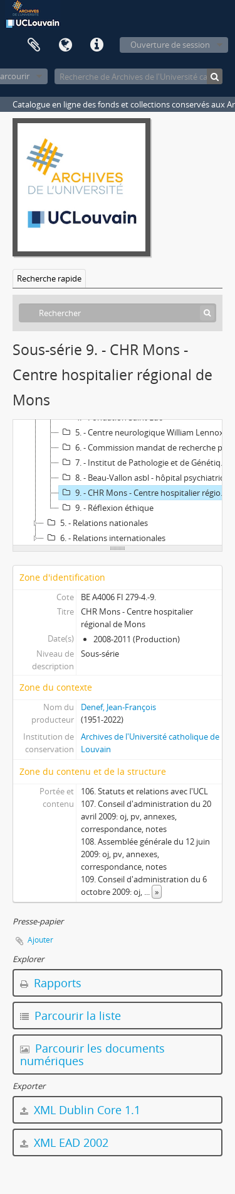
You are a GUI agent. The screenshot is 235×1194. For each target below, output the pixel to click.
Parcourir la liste (70, 1015)
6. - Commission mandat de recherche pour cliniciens (146, 447)
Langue (65, 45)
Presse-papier (34, 45)
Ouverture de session (170, 44)
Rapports (50, 982)
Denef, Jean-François (118, 707)
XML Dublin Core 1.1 (80, 1109)
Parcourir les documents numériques (92, 1054)
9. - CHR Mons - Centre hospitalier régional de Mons (146, 492)
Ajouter (40, 939)
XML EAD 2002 (64, 1142)
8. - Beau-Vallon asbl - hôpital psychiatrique (146, 477)
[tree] (117, 482)
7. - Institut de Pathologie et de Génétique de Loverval (146, 462)
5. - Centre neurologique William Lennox (141, 432)
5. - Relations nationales (96, 522)
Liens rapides (96, 45)
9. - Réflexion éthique (106, 507)
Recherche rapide (49, 278)
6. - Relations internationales (104, 537)
